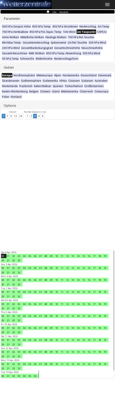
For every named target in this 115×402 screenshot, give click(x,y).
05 (30, 255)
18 (99, 255)
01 (8, 255)
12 (15, 116)
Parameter (12, 18)
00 (3, 255)
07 (40, 255)
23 (19, 260)
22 (13, 260)
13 (73, 255)
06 (35, 255)
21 (8, 260)
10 (56, 255)
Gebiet (9, 67)
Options (10, 105)
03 (19, 255)
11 (62, 255)
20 (3, 260)
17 (94, 255)
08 (46, 255)
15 (83, 255)
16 (89, 255)
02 (13, 255)
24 (20, 116)
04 (24, 255)
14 (78, 255)
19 (105, 255)
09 (51, 255)
